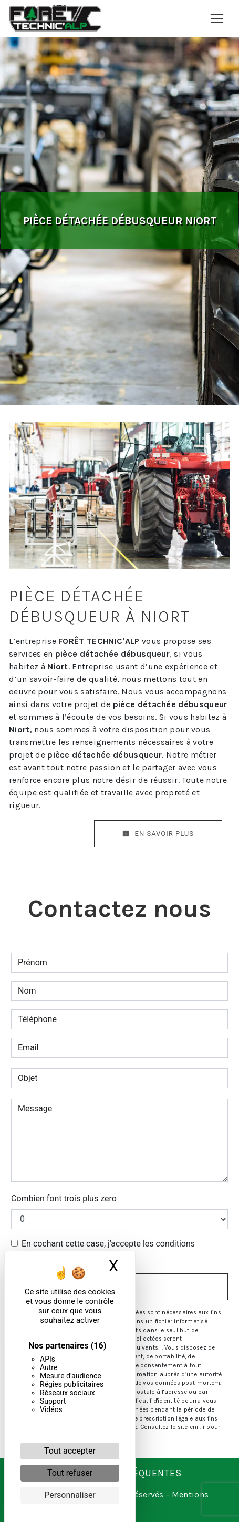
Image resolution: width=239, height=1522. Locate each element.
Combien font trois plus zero (64, 1198)
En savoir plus (158, 833)
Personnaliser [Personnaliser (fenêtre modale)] (70, 1495)
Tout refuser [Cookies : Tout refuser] (69, 1473)
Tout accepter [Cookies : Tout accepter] (70, 1451)
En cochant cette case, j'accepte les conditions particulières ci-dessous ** (108, 1250)
